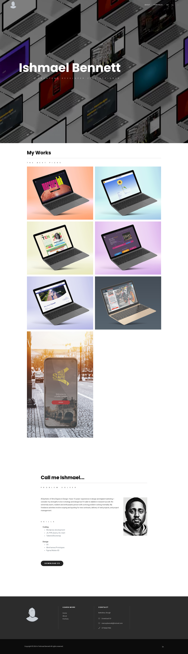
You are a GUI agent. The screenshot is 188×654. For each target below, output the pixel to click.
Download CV (52, 563)
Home (65, 613)
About (147, 5)
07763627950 (106, 628)
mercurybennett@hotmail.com (112, 623)
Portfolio (66, 619)
